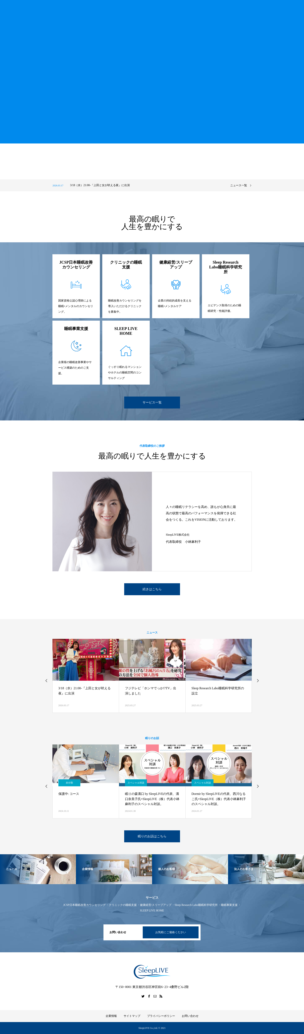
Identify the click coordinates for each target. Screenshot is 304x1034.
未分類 (69, 782)
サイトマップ (132, 1015)
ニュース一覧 (238, 185)
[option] (137, 185)
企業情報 (111, 1015)
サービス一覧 (152, 402)
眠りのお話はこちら (152, 836)
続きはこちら (152, 589)
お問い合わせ (190, 1015)
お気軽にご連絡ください (170, 932)
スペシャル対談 (136, 782)
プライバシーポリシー (161, 1015)
